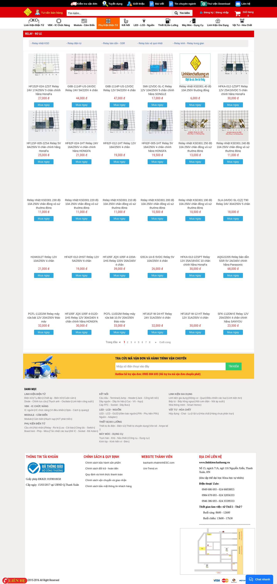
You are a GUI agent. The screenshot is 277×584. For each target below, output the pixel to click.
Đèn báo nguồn (128, 413)
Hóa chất (204, 413)
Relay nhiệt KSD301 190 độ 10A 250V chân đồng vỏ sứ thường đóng (195, 204)
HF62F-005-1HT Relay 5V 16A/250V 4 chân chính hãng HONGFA (157, 147)
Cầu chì (28, 427)
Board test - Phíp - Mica (36, 431)
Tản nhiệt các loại (59, 431)
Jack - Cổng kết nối (147, 398)
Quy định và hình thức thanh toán (104, 474)
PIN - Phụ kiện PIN (147, 413)
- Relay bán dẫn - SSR (113, 43)
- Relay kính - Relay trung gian (188, 43)
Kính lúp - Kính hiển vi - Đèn (113, 441)
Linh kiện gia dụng (217, 22)
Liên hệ (245, 3)
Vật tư (195, 413)
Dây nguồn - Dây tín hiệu (112, 401)
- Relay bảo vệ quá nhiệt (149, 43)
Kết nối (126, 22)
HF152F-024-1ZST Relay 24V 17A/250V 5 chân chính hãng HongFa (43, 90)
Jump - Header (128, 398)
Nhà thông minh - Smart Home (184, 405)
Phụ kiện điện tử (108, 22)
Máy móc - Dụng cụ (192, 22)
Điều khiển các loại (216, 398)
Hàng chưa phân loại (222, 413)
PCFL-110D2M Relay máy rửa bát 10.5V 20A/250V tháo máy (119, 317)
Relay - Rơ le (52, 427)
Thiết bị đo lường (168, 22)
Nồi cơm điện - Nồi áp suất (209, 401)
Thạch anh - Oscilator (60, 401)
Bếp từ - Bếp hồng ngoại (181, 401)
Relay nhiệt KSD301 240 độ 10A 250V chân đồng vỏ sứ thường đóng (233, 147)
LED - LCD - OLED (109, 413)
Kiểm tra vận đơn (87, 3)
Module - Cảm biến (84, 22)
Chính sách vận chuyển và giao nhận (105, 480)
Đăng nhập (222, 12)
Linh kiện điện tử (34, 22)
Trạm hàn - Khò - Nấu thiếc (113, 438)
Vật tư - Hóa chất (242, 22)
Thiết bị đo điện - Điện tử (112, 426)
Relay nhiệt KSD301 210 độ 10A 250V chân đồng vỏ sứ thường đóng (119, 204)
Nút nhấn (39, 427)
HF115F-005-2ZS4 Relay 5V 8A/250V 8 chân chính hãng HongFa (44, 147)
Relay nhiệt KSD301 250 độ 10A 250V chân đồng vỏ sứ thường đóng (195, 147)
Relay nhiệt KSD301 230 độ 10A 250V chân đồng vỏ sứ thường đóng (43, 204)
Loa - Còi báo (67, 427)
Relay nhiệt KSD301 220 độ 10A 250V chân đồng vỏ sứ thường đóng (81, 204)
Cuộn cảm (69, 398)
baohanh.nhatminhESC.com (159, 462)
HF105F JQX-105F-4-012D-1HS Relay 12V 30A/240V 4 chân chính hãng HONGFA (81, 317)
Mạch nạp (50, 419)
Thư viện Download (218, 3)
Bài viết (159, 3)
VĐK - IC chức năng (59, 22)
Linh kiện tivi (234, 398)
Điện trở (28, 398)
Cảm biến (38, 419)
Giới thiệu (139, 3)
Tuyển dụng (115, 3)
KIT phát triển (64, 419)
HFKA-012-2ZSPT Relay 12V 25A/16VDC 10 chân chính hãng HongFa (195, 260)
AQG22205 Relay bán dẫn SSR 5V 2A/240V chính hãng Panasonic (233, 260)
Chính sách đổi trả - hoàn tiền (101, 468)
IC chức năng (42, 410)
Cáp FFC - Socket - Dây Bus (113, 405)
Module (28, 419)
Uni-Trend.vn (150, 468)
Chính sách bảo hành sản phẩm (103, 462)
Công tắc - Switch (85, 427)
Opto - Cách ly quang (77, 410)
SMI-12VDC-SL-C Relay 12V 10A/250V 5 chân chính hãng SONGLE (157, 90)
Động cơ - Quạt (197, 398)
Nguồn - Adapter (107, 417)
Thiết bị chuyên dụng (137, 426)
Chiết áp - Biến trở (53, 398)
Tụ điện (38, 398)
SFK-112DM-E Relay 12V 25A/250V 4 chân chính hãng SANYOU (233, 317)
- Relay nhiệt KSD (40, 43)
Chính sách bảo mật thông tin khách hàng (108, 486)
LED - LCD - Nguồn (144, 22)
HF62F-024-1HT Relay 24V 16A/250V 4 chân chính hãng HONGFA (81, 147)
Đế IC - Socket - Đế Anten (83, 431)
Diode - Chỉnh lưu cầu (35, 401)
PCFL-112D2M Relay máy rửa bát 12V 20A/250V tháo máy (43, 317)
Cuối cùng (165, 342)
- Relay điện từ (73, 43)
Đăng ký (207, 12)
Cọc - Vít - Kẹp (134, 401)
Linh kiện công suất (82, 401)
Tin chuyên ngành (185, 3)
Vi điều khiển (57, 410)
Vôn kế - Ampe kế (159, 426)
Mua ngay (44, 104)
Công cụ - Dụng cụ (138, 438)
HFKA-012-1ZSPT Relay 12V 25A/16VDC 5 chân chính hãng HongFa (233, 90)
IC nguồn (29, 410)
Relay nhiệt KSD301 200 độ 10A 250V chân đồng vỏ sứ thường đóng (157, 204)
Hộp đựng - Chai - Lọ (180, 413)
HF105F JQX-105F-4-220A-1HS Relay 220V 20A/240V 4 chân (119, 260)
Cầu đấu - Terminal (109, 398)
